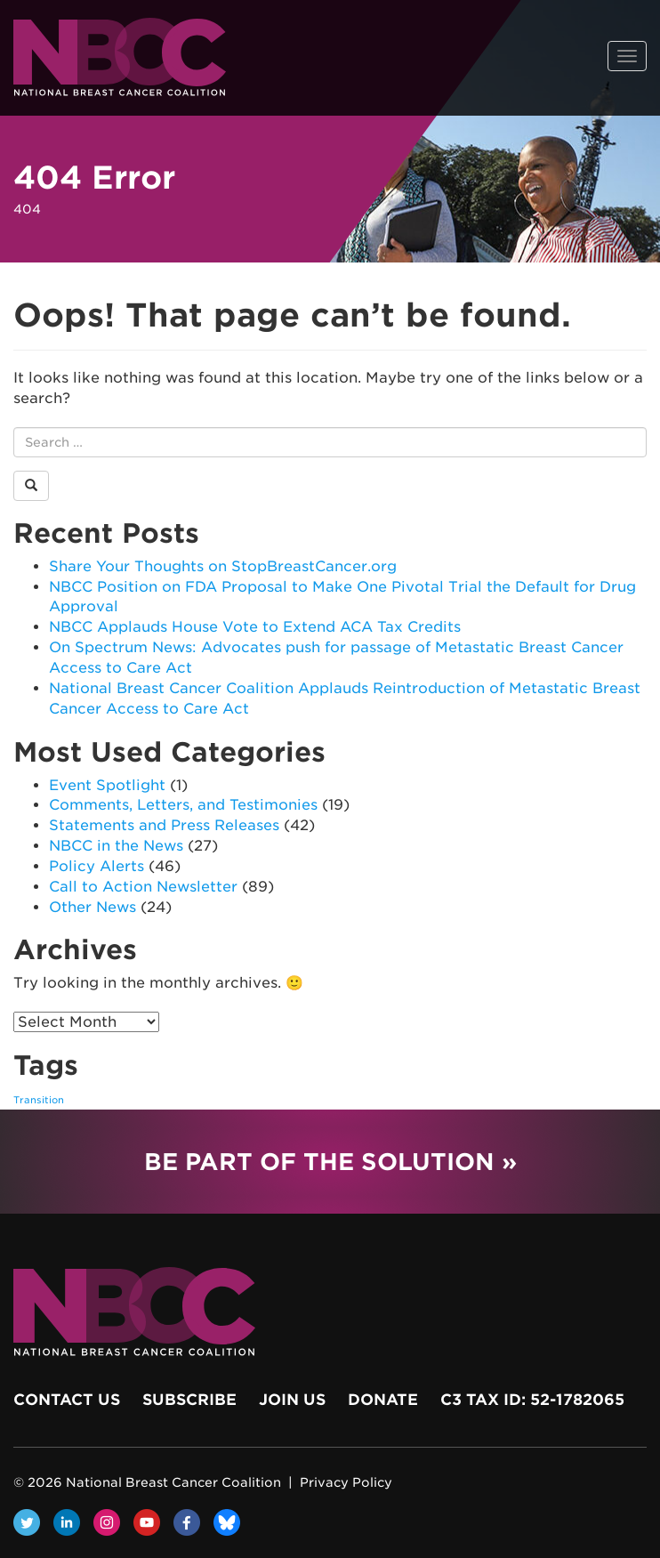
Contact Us (66, 1400)
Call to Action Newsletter (143, 886)
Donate (383, 1400)
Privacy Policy (346, 1482)
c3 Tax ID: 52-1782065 (532, 1400)
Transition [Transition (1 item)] (38, 1100)
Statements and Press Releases (164, 825)
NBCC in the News (116, 845)
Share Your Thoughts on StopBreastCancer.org (223, 566)
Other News (92, 907)
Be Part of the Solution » (330, 1161)
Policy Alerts (96, 866)
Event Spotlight (107, 785)
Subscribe (189, 1400)
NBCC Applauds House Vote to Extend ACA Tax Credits (255, 626)
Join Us (292, 1400)
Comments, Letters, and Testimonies (183, 804)
